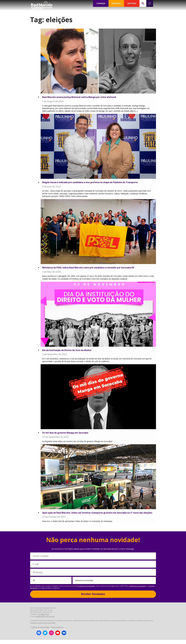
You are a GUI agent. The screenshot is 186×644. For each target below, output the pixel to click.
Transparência (57, 631)
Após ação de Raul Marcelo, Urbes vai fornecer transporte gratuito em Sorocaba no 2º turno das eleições (95, 515)
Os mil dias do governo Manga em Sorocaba (66, 433)
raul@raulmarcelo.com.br (45, 620)
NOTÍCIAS (132, 3)
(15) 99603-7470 (43, 618)
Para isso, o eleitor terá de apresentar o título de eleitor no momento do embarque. (79, 525)
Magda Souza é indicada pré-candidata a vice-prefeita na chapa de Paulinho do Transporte (93, 182)
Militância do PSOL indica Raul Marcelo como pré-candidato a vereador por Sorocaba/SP (91, 268)
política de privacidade (87, 590)
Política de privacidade (40, 631)
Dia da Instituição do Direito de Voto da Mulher (68, 350)
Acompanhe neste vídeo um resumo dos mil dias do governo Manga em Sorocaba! (78, 442)
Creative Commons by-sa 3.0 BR (42, 627)
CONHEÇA (100, 3)
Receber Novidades (93, 598)
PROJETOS (116, 3)
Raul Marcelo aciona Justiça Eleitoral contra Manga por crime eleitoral (81, 97)
